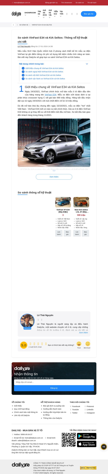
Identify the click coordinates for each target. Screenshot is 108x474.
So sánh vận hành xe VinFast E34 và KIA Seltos (45, 79)
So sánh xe (80, 3)
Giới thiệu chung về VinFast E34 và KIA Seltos (44, 68)
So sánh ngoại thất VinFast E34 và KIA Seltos (44, 72)
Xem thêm (83, 333)
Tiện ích (56, 12)
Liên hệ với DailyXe (22, 415)
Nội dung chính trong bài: (31, 64)
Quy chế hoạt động (21, 409)
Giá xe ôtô (45, 12)
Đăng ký (54, 388)
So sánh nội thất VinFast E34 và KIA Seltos (43, 75)
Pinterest (89, 406)
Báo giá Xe (88, 14)
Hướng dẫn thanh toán (52, 409)
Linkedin (88, 409)
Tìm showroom (66, 3)
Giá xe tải (50, 12)
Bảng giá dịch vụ (51, 3)
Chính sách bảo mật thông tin (26, 412)
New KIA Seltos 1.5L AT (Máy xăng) (81, 212)
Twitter (73, 413)
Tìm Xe (39, 12)
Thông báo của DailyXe (52, 418)
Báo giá (67, 233)
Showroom (30, 13)
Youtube (74, 409)
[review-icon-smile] (88, 345)
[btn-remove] (69, 198)
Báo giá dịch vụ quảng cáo (54, 406)
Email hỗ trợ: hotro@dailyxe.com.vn (27, 438)
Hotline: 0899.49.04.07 (22, 434)
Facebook (75, 406)
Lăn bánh (59, 233)
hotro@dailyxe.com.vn (21, 2)
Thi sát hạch (91, 3)
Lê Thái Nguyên (24, 46)
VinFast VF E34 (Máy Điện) (63, 211)
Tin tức (61, 12)
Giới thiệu (18, 406)
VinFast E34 (50, 95)
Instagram (89, 413)
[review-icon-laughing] (79, 345)
